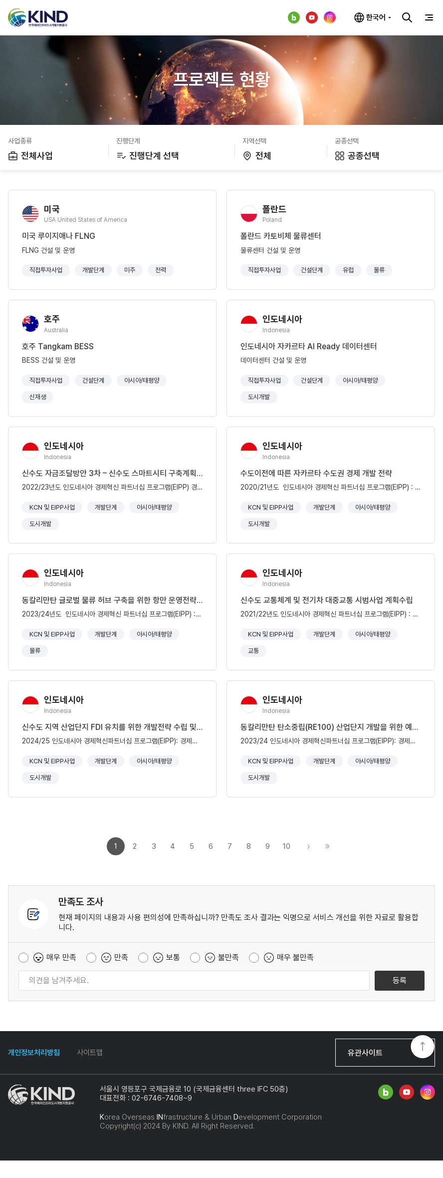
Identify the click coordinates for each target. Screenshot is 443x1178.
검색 (407, 17)
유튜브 (312, 17)
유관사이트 (365, 1070)
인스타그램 (330, 17)
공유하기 (429, 46)
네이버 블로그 (294, 17)
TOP (422, 1047)
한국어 (376, 17)
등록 (400, 998)
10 (286, 863)
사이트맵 (90, 1070)
